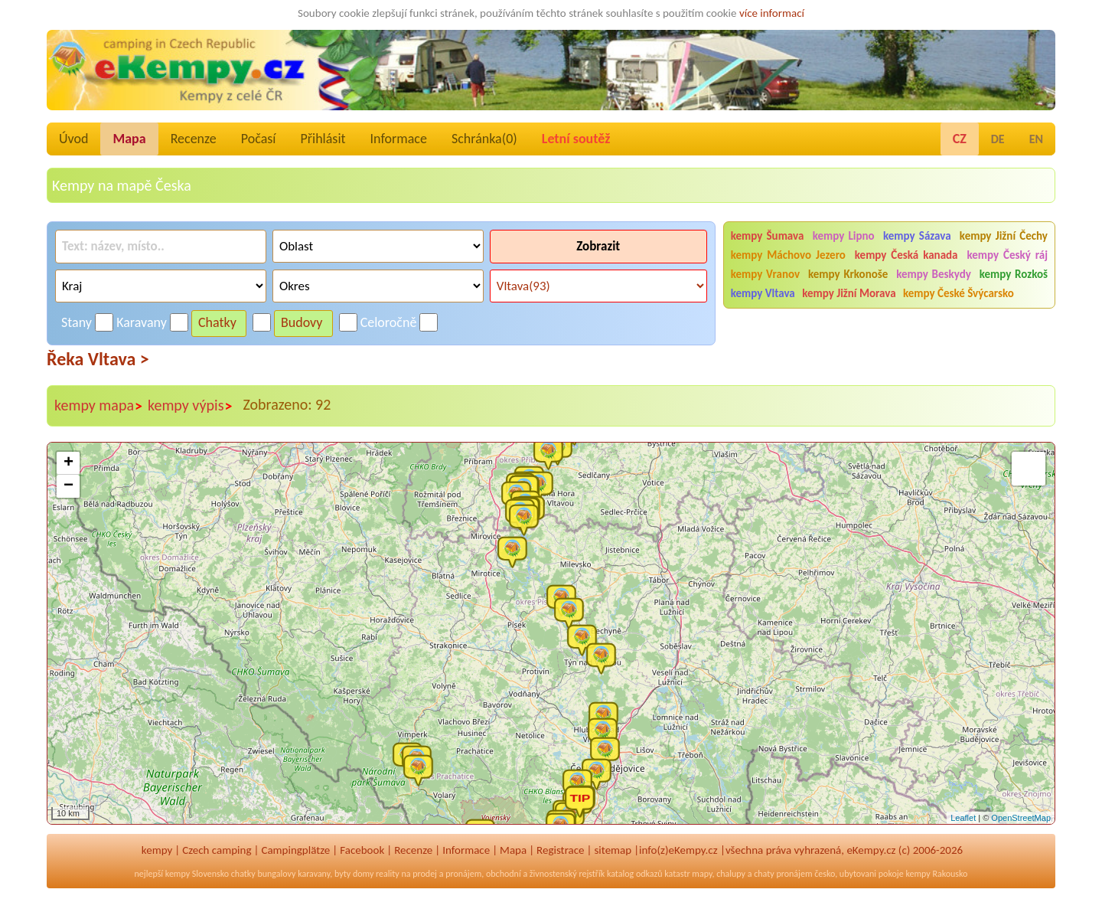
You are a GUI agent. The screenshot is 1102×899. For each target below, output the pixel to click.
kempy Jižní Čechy (1004, 236)
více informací (771, 13)
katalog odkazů (635, 873)
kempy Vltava (763, 293)
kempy (157, 850)
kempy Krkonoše (848, 274)
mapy (702, 873)
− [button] (68, 486)
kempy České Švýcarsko (958, 293)
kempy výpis (190, 406)
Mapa (128, 138)
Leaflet (963, 817)
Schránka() (484, 138)
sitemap (612, 850)
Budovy (302, 322)
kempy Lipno (844, 236)
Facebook (362, 850)
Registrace (560, 850)
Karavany (141, 322)
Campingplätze (295, 850)
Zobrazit (598, 246)
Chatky (217, 322)
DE (998, 139)
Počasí (258, 138)
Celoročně (388, 322)
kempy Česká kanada (906, 255)
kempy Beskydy (933, 274)
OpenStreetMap (1021, 817)
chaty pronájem (783, 873)
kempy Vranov (765, 274)
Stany (76, 322)
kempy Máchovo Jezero (788, 255)
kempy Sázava (917, 236)
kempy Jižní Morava (848, 293)
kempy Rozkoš (1014, 274)
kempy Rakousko (936, 873)
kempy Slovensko (197, 873)
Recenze (194, 138)
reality (387, 873)
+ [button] (68, 463)
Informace (398, 138)
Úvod (73, 138)
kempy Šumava (767, 236)
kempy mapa (98, 406)
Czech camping (216, 850)
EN (1036, 139)
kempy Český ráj (1007, 255)
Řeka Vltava (98, 359)
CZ (960, 138)
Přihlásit (322, 138)
